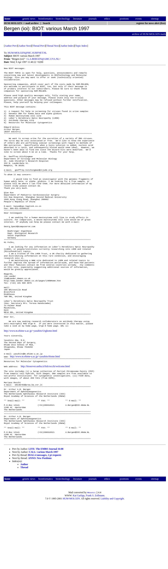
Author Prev (11, 45)
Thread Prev (39, 45)
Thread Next (52, 45)
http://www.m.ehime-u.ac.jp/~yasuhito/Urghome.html (30, 378)
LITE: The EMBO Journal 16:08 (46, 515)
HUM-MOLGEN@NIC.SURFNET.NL (27, 52)
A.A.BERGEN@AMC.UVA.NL (43, 58)
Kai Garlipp (79, 562)
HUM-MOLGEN (71, 565)
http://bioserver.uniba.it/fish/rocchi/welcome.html (45, 419)
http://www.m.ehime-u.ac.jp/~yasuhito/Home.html (35, 408)
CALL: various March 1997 (43, 518)
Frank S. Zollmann (95, 562)
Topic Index (81, 45)
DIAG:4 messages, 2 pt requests (44, 521)
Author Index (67, 45)
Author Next (25, 45)
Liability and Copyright (112, 565)
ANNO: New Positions (40, 524)
